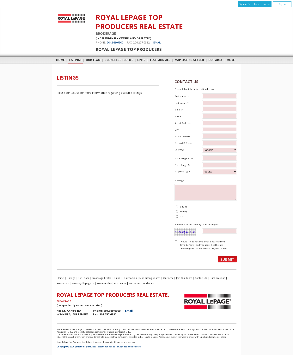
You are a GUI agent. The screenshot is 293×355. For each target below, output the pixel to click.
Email (157, 42)
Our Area (215, 60)
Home (60, 60)
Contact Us (201, 278)
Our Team (93, 60)
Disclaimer (120, 283)
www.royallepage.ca (83, 283)
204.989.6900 (115, 42)
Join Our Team (184, 278)
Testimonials (160, 60)
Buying (183, 206)
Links (141, 60)
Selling (183, 211)
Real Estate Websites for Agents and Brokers (116, 346)
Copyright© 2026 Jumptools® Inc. (74, 346)
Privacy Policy (104, 283)
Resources (63, 283)
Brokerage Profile (119, 60)
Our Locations (217, 278)
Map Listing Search (189, 60)
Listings (75, 60)
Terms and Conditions (141, 283)
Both (182, 216)
